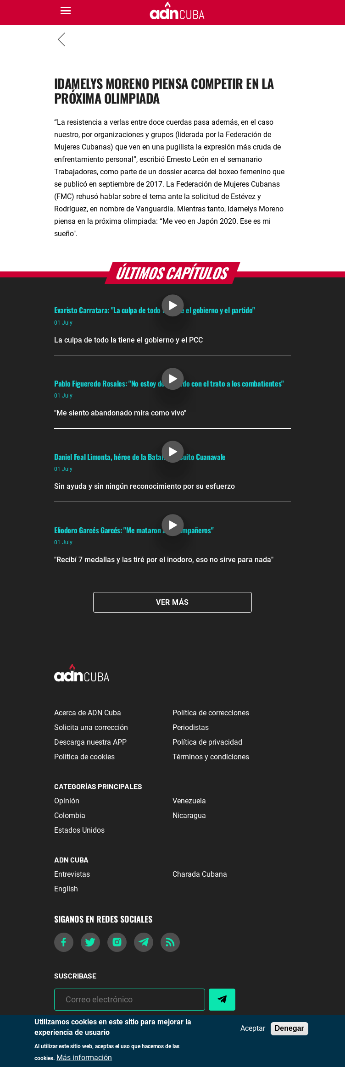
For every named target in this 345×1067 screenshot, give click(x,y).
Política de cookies (84, 756)
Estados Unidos (79, 830)
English (66, 889)
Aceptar (252, 1028)
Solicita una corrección (91, 727)
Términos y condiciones (210, 756)
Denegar (289, 1028)
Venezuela (189, 800)
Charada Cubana (199, 874)
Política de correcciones (210, 712)
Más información (84, 1058)
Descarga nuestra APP (90, 742)
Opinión (66, 800)
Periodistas (190, 727)
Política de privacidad (207, 742)
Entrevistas (72, 874)
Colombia (69, 815)
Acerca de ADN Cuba (87, 712)
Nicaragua (189, 815)
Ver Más (172, 602)
